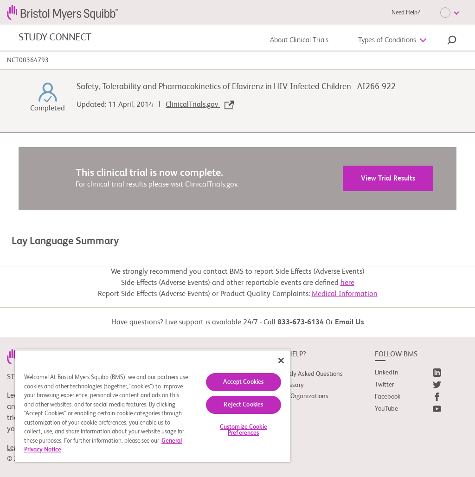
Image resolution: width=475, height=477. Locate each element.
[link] (408, 374)
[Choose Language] (449, 12)
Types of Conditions (387, 40)
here (347, 283)
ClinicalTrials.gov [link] (200, 105)
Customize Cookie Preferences (243, 430)
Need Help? (406, 13)
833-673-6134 (300, 322)
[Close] (281, 360)
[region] (152, 405)
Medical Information (345, 294)
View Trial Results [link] (388, 178)
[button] (451, 41)
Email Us (349, 322)
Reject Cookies (243, 405)
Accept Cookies (243, 382)
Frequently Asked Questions (305, 374)
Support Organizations (298, 396)
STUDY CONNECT (55, 37)
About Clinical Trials (299, 40)
